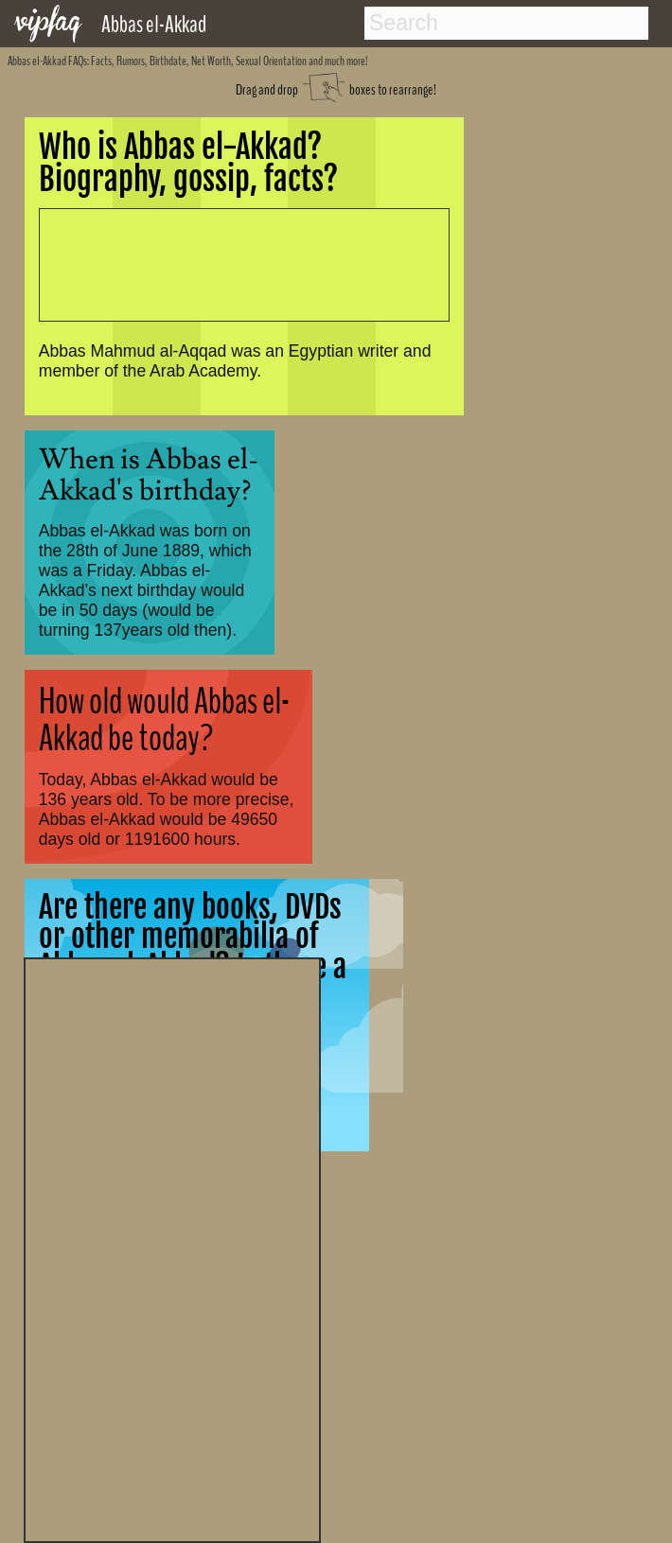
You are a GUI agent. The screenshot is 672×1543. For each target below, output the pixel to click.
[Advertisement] (172, 1248)
